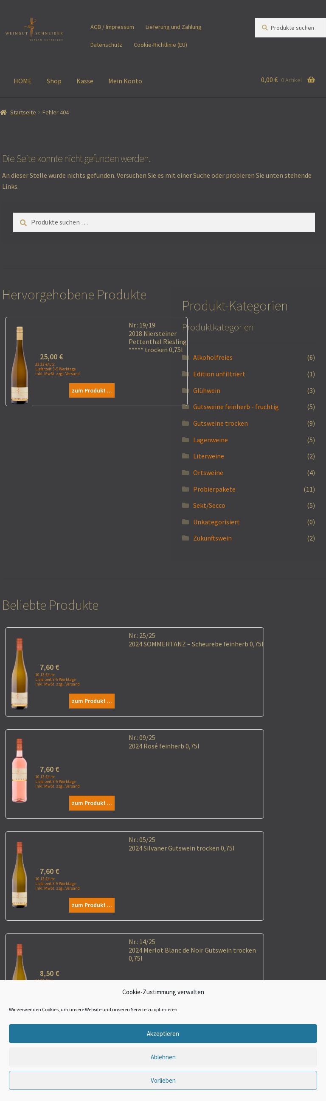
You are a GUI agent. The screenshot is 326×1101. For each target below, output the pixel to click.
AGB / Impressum (112, 27)
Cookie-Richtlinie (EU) (160, 44)
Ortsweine (208, 472)
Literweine (208, 456)
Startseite (23, 112)
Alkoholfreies (213, 357)
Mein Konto (125, 81)
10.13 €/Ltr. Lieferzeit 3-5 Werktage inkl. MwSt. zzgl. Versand (57, 679)
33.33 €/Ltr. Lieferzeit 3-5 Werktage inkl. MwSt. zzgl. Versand (57, 369)
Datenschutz (106, 44)
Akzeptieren (163, 1034)
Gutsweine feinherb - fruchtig (236, 406)
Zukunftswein (212, 538)
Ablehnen (163, 1057)
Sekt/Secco (209, 505)
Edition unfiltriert (219, 374)
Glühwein (206, 390)
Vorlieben (163, 1080)
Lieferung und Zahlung (174, 27)
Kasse (84, 81)
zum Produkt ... (92, 390)
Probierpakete (214, 489)
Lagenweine (210, 439)
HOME (23, 81)
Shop (54, 81)
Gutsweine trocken (220, 423)
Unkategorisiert (216, 522)
